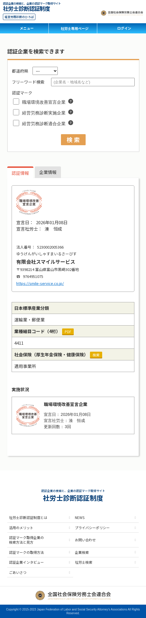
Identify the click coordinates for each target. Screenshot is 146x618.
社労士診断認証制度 (26, 7)
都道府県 (20, 71)
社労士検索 (83, 562)
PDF (68, 331)
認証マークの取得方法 (26, 552)
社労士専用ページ (75, 28)
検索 (96, 354)
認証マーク (22, 93)
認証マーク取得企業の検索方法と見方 (26, 540)
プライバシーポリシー (92, 527)
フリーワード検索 (28, 82)
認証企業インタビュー (26, 562)
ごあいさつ (17, 572)
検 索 (73, 139)
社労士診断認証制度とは (28, 517)
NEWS (79, 517)
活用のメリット (21, 527)
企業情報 (48, 172)
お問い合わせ (85, 539)
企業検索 (82, 552)
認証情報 (20, 173)
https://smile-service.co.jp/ (40, 283)
